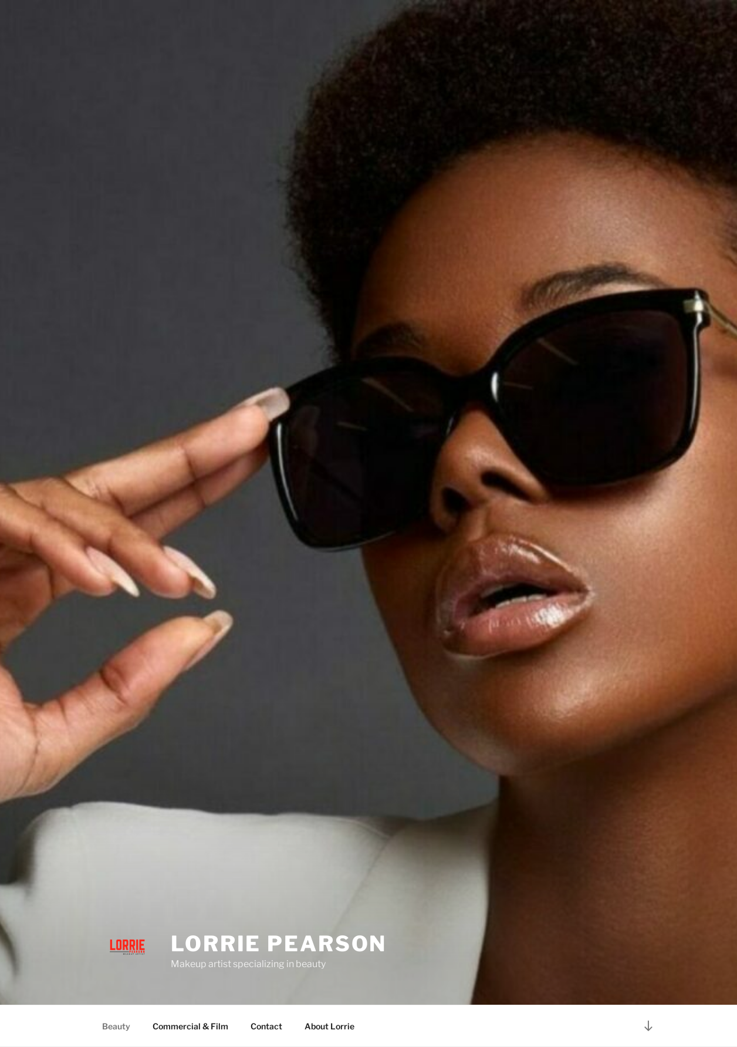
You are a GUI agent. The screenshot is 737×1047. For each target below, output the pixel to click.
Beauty (116, 1026)
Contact (266, 1026)
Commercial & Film (190, 1026)
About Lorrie (329, 1026)
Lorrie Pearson (279, 944)
